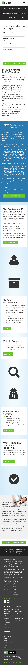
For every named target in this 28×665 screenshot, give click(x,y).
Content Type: (8, 38)
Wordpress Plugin (19, 616)
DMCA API (17, 620)
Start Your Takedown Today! (14, 543)
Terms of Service (16, 662)
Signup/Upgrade (19, 618)
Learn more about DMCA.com (11, 598)
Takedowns (18, 609)
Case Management (4, 11)
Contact (6, 638)
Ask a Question (7, 636)
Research (6, 645)
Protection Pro (19, 611)
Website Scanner (17, 11)
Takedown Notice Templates (11, 13)
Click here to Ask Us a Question (14, 503)
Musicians (6, 613)
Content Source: (9, 44)
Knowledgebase (8, 634)
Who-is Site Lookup (23, 13)
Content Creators (8, 609)
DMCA (6, 652)
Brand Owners (7, 611)
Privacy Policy (7, 662)
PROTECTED (12, 652)
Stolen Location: (9, 33)
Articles (5, 647)
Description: (8, 49)
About (5, 640)
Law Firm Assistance (9, 643)
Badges (17, 613)
